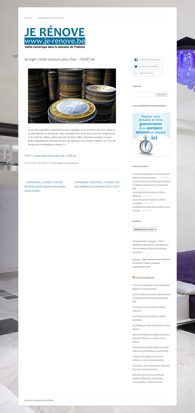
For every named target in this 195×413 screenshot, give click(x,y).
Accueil (28, 18)
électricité (152, 248)
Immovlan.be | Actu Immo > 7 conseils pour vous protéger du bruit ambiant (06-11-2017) (97, 186)
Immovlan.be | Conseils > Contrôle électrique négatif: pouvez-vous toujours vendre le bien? (45, 186)
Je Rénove (136, 259)
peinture (163, 248)
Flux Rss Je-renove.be (144, 277)
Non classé (58, 162)
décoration (137, 252)
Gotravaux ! (152, 241)
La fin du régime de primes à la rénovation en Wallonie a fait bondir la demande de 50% (152, 185)
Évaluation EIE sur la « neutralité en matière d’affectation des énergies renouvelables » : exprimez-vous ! (148, 378)
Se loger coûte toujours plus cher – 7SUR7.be (54, 155)
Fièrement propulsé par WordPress (39, 400)
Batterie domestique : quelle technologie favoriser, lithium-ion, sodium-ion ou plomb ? (151, 338)
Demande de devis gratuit (51, 18)
